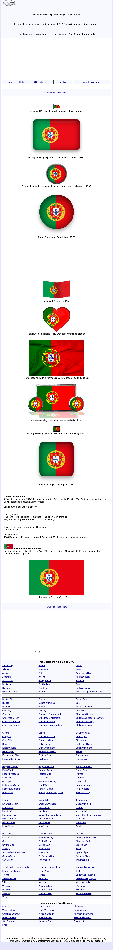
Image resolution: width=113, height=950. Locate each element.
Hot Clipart (7, 792)
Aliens (79, 665)
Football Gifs (45, 774)
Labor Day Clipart (47, 804)
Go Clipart (7, 781)
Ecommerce (80, 910)
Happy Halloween (84, 785)
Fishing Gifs (81, 759)
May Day (43, 811)
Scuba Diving (45, 841)
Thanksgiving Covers (86, 867)
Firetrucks (43, 759)
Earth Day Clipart (84, 744)
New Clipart (8, 826)
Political (79, 833)
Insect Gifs (44, 800)
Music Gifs (81, 822)
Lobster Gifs (8, 811)
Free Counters (9, 917)
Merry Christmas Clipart (50, 815)
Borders (42, 699)
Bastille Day (44, 684)
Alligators (6, 669)
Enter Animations (84, 748)
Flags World (8, 770)
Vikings (5, 882)
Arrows (42, 677)
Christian (6, 714)
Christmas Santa (10, 725)
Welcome (80, 886)
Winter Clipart (45, 889)
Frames (79, 774)
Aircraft (42, 665)
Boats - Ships (8, 699)
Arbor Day (7, 677)
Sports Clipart (82, 852)
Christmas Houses (11, 721)
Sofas (78, 848)
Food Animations (10, 774)
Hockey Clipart (46, 789)
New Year (43, 826)
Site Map (78, 906)
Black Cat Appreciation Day (89, 691)
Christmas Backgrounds (50, 714)
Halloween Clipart (11, 785)
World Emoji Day (84, 893)
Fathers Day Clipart (11, 759)
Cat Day (42, 710)
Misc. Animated (46, 819)
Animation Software (83, 914)
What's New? (45, 906)
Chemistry (81, 710)
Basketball (7, 684)
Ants (41, 673)
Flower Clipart (82, 770)
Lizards (79, 807)
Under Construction (85, 875)
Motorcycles (44, 822)
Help (21, 82)
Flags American (46, 766)
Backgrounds (45, 680)
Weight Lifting (45, 886)
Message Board (46, 921)
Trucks (5, 875)
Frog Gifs (6, 777)
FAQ (4, 925)
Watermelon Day (84, 882)
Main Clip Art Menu (92, 82)
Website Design (46, 914)
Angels (79, 669)
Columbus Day (83, 733)
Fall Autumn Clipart (11, 755)
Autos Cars (7, 680)
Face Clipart (8, 751)
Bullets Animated (47, 703)
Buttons (42, 706)
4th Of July (7, 665)
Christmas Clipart (10, 718)
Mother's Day (8, 822)
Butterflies (7, 706)
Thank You (44, 871)
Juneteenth (81, 800)
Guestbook (81, 781)
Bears (78, 684)
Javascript (79, 921)
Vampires (43, 878)
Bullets (5, 703)
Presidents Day (46, 837)
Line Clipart (7, 807)
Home (9, 82)
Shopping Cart (83, 841)
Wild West (7, 889)
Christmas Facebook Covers (90, 718)
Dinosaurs (81, 740)
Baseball (80, 680)
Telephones (44, 860)
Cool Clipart (81, 736)
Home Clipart (82, 789)
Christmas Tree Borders (50, 725)
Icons (5, 800)
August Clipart (83, 677)
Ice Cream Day (83, 792)
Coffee (42, 733)
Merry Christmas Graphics (88, 815)
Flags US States (84, 766)
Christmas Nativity (84, 721)
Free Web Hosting (47, 910)
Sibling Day (44, 845)
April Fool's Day (83, 673)
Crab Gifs (7, 740)
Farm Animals (82, 755)
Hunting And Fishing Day (51, 792)
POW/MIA (7, 837)
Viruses (42, 882)
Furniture (80, 777)
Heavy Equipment (11, 789)
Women (6, 893)
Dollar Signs (44, 744)
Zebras (5, 897)
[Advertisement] (56, 59)
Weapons (7, 886)
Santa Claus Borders (86, 837)
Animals (6, 673)
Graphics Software (11, 914)
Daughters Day (46, 740)
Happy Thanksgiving (12, 871)
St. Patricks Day (46, 856)
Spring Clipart (9, 856)
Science (6, 841)
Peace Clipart (45, 833)
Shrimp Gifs (8, 845)
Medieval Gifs (82, 811)
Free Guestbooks (82, 917)
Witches (80, 889)
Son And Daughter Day (13, 852)
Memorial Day (9, 815)
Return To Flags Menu (56, 93)
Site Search (8, 921)
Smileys (6, 848)
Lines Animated (83, 804)
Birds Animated (83, 688)
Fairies (79, 751)
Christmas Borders (85, 714)
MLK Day (80, 819)
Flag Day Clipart (10, 766)
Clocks (5, 733)
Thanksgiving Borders (49, 867)
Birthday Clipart (9, 691)
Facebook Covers (47, 751)
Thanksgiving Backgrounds (15, 867)
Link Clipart (44, 807)
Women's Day (45, 893)
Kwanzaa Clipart (10, 804)
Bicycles (6, 688)
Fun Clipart (44, 777)
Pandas (79, 826)
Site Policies (40, 82)
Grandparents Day (47, 781)
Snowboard (44, 848)
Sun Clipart (7, 860)
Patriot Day (7, 833)
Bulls (78, 703)
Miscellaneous (9, 819)
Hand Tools (44, 785)
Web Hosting (8, 910)
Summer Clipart (83, 856)
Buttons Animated (84, 706)
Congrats (6, 736)
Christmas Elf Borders (49, 718)
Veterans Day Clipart (86, 878)
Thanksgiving (82, 860)
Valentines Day (9, 878)
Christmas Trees (84, 725)
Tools (78, 871)
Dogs (5, 744)
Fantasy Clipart (46, 755)
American (43, 669)
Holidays (63, 82)
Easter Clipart (9, 748)
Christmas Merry (47, 721)
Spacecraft (44, 852)
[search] (56, 652)
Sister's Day (81, 845)
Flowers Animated (47, 770)
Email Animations (47, 748)
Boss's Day (81, 699)
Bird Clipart (44, 688)
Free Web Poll (45, 917)
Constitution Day (47, 736)
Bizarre (42, 691)
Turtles (42, 875)
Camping (6, 710)
